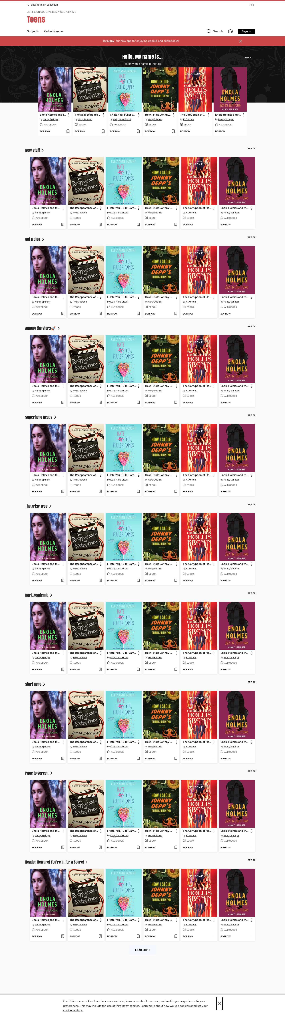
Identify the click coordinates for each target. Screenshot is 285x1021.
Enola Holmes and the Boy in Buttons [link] (228, 115)
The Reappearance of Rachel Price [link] (88, 115)
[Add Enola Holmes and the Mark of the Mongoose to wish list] (68, 131)
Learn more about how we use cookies (165, 1006)
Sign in (246, 31)
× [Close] (219, 1003)
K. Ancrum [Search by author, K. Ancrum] (188, 119)
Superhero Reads (41, 417)
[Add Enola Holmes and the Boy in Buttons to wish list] (243, 131)
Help (252, 5)
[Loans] (230, 32)
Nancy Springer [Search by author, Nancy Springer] (50, 119)
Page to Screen (39, 773)
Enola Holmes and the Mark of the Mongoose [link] (53, 115)
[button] (214, 32)
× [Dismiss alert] (240, 41)
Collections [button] (53, 31)
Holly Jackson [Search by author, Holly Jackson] (85, 119)
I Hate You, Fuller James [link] (123, 115)
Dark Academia (39, 595)
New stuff (35, 150)
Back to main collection (42, 5)
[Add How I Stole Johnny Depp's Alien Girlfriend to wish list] (173, 131)
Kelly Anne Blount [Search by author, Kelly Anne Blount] (122, 119)
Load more (142, 950)
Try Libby (108, 41)
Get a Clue (35, 239)
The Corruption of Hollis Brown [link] (193, 115)
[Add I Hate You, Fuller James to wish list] (138, 131)
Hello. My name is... (142, 56)
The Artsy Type (38, 506)
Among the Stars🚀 (43, 328)
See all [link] (249, 57)
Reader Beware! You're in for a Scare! (57, 862)
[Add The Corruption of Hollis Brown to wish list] (208, 131)
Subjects (33, 31)
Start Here (35, 684)
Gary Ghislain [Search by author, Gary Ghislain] (155, 119)
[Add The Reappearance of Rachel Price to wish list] (103, 131)
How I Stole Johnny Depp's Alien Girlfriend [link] (158, 115)
